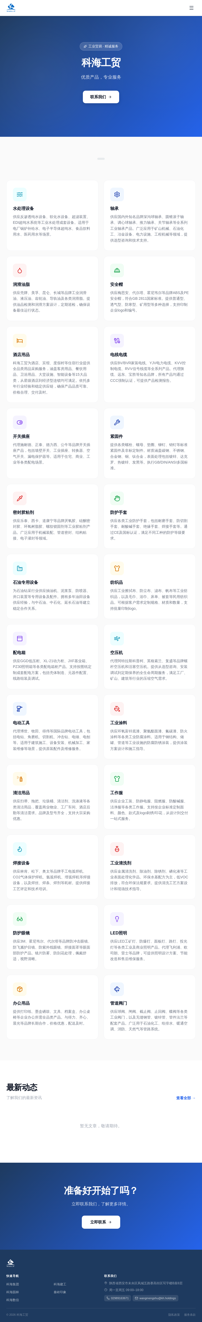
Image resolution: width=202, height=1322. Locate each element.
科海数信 (12, 1300)
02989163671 (118, 1298)
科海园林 (12, 1292)
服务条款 (190, 1314)
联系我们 (101, 97)
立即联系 (101, 1222)
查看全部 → (186, 1098)
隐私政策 (174, 1314)
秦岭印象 (60, 1292)
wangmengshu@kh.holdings (155, 1298)
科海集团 (12, 1284)
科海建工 (60, 1284)
